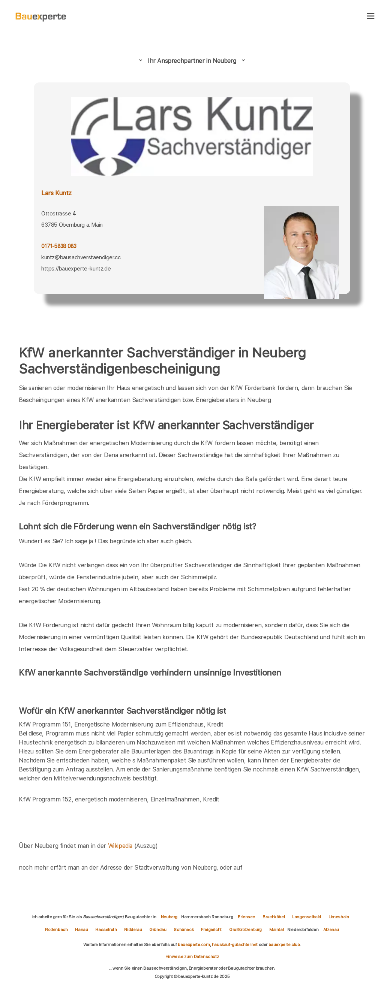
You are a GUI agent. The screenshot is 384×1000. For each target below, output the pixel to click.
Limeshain (338, 916)
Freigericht (211, 929)
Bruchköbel (273, 916)
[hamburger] (370, 16)
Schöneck (184, 929)
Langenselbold (306, 916)
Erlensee (246, 916)
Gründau (157, 929)
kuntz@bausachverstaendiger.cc (80, 257)
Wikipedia (121, 845)
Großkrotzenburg (245, 929)
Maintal (276, 929)
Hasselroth (106, 929)
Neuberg (169, 916)
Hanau (81, 929)
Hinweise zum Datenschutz (192, 956)
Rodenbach (56, 929)
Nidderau (133, 929)
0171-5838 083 (58, 246)
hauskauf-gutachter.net (235, 944)
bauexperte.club (284, 944)
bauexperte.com (194, 944)
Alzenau (331, 929)
